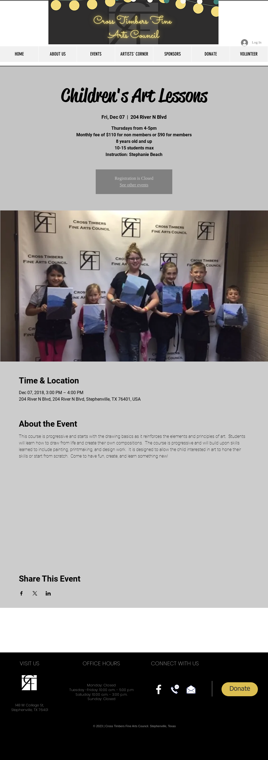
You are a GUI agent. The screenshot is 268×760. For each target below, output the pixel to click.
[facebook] (158, 689)
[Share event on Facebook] (21, 593)
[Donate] (240, 689)
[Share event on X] (34, 593)
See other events (134, 185)
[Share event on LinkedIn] (48, 593)
